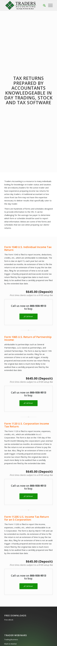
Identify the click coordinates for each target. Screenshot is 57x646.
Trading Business (11, 639)
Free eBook (8, 620)
